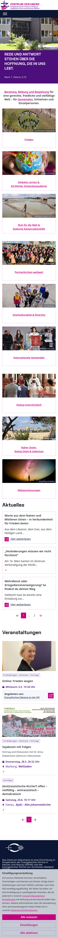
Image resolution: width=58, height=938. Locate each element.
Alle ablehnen (29, 933)
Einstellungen (29, 925)
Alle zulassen (29, 917)
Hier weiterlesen (18, 539)
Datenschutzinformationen (24, 910)
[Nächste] (40, 615)
